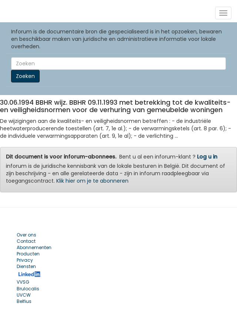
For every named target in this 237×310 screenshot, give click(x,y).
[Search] (118, 63)
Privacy (25, 260)
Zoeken (25, 76)
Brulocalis (28, 288)
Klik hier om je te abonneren (92, 181)
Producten (28, 254)
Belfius (24, 301)
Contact (26, 241)
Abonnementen (34, 247)
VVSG (23, 282)
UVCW (24, 295)
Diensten (26, 266)
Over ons (26, 235)
